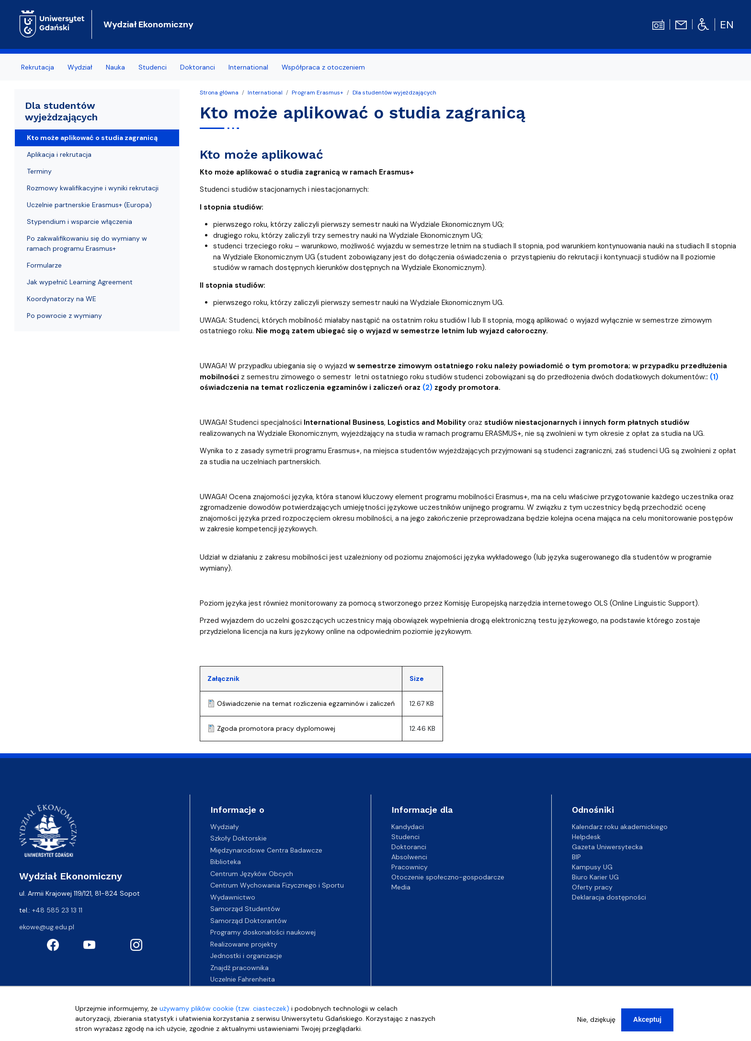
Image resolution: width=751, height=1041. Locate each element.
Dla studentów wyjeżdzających (394, 92)
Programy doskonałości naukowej (263, 932)
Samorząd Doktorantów (248, 920)
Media (400, 887)
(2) (427, 387)
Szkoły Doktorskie (238, 838)
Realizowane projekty (243, 944)
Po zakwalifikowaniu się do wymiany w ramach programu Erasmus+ (87, 243)
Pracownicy (409, 867)
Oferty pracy (592, 887)
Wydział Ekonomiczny (148, 24)
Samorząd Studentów (245, 908)
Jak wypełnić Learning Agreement (80, 282)
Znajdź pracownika (239, 967)
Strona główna (219, 92)
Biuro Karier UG (595, 877)
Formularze (44, 265)
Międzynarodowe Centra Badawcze (266, 850)
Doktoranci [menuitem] (197, 67)
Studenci (405, 836)
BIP (576, 857)
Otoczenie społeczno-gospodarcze (447, 877)
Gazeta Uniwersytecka (607, 846)
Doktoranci (408, 846)
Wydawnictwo (232, 897)
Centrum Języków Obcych (251, 873)
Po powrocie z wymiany (64, 315)
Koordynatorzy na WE (61, 298)
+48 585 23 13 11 (57, 910)
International (265, 92)
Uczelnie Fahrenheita (242, 979)
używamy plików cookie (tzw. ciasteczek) (224, 1011)
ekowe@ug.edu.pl (46, 927)
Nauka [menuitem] (115, 67)
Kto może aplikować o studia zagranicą (92, 137)
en (727, 25)
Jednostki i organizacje (246, 955)
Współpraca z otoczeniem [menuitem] (323, 67)
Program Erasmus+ (317, 92)
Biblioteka (225, 861)
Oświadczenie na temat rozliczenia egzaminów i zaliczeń (306, 703)
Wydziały (224, 826)
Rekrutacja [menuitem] (37, 67)
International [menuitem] (248, 67)
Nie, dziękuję (596, 1022)
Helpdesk (586, 836)
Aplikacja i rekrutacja (59, 154)
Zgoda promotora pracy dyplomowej (276, 728)
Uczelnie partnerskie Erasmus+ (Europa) (89, 204)
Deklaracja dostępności (609, 897)
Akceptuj (647, 1023)
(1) (714, 377)
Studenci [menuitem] (152, 67)
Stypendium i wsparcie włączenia (79, 221)
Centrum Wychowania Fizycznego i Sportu (277, 885)
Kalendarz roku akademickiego (620, 826)
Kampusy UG (592, 867)
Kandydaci (407, 826)
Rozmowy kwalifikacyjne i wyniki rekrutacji (93, 188)
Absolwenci (409, 857)
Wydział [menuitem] (80, 67)
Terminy (39, 171)
